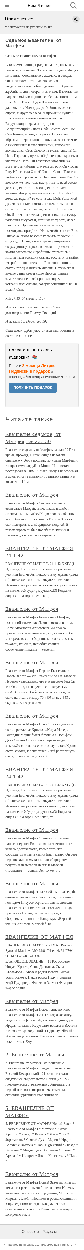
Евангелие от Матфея (31, 495)
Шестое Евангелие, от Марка (27, 1244)
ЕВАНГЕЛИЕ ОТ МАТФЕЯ (39, 937)
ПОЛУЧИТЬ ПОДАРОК (32, 388)
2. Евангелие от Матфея (34, 1054)
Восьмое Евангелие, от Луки (60, 1244)
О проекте (30, 1232)
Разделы (49, 1232)
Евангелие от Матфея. (32, 883)
